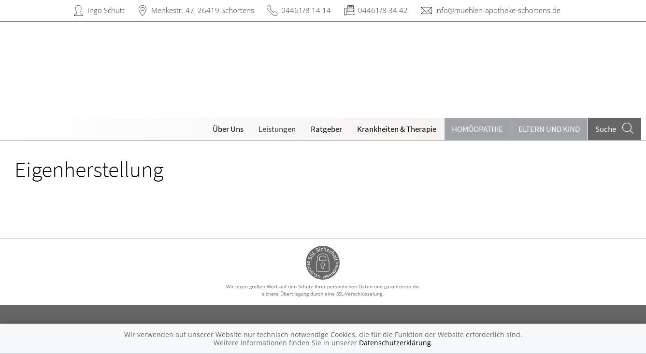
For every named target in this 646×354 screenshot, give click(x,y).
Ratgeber (326, 129)
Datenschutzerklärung (395, 342)
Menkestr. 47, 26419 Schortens (202, 10)
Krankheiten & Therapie (396, 129)
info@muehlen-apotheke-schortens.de (497, 10)
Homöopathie (477, 129)
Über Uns (228, 129)
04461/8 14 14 (306, 10)
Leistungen (277, 129)
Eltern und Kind (549, 129)
